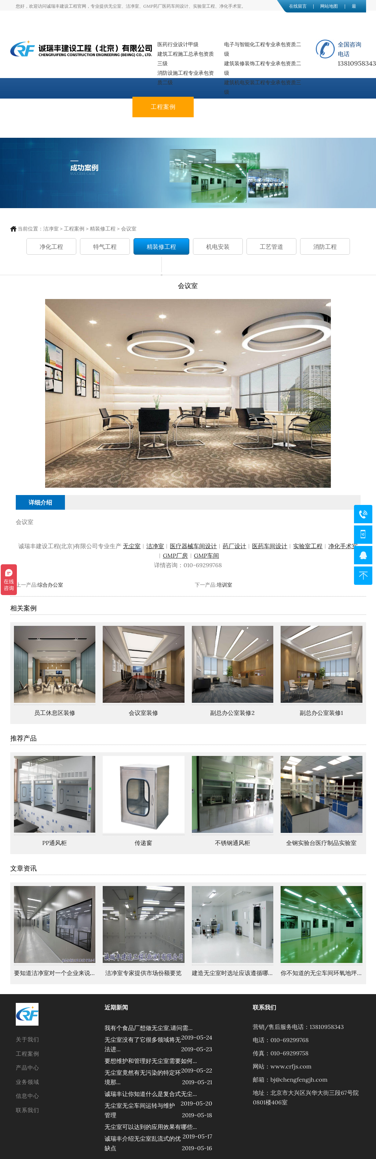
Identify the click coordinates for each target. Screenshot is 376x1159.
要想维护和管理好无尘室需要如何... (151, 1060)
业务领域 (285, 106)
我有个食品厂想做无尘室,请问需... (149, 1027)
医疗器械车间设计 (193, 546)
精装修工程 (103, 228)
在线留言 (298, 6)
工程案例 (163, 106)
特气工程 (105, 246)
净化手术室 (343, 546)
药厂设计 (234, 546)
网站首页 (40, 106)
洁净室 (51, 228)
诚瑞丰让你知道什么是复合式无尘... (151, 1093)
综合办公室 (50, 585)
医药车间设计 (269, 546)
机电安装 (218, 246)
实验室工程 (307, 546)
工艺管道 (271, 246)
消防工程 (325, 246)
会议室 (128, 228)
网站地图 (329, 6)
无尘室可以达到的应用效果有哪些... (151, 1126)
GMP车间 (206, 555)
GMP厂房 (175, 555)
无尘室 (131, 546)
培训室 (224, 585)
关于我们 (102, 106)
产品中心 (224, 106)
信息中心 (40, 127)
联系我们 (102, 127)
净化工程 (51, 246)
